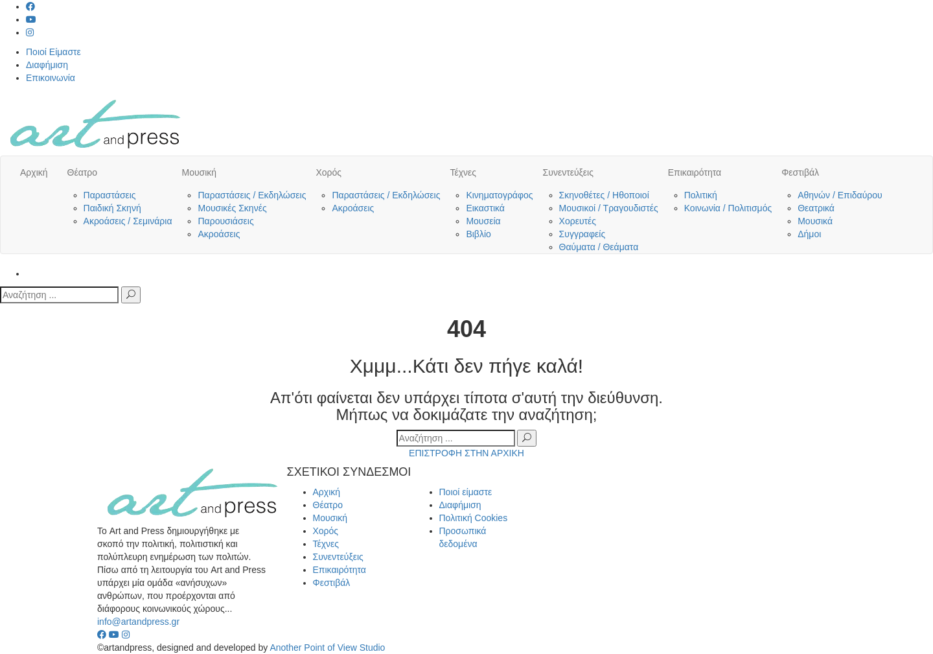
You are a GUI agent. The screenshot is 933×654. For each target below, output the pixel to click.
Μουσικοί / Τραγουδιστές (608, 208)
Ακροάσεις (219, 234)
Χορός (328, 172)
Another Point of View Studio (327, 647)
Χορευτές (578, 221)
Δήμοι (809, 234)
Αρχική (34, 172)
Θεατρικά (816, 208)
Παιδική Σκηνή (112, 208)
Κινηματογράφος (499, 195)
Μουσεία (483, 221)
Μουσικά (815, 221)
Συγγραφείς (582, 234)
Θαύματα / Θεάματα (599, 247)
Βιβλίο (478, 234)
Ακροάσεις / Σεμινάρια (128, 221)
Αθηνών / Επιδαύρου (840, 195)
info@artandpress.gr (138, 621)
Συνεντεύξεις (568, 172)
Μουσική (198, 172)
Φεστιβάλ (800, 172)
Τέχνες (463, 172)
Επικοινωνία (50, 78)
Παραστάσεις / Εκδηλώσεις (252, 195)
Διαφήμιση (47, 65)
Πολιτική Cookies (473, 518)
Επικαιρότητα (694, 172)
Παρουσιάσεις (225, 221)
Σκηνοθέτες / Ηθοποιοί (604, 195)
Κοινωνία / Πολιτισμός (728, 208)
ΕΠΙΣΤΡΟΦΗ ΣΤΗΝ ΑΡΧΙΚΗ (466, 453)
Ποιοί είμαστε (465, 492)
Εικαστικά (485, 208)
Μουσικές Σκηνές (232, 208)
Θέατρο (82, 172)
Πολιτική (700, 195)
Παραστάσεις (110, 195)
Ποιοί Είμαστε (53, 52)
